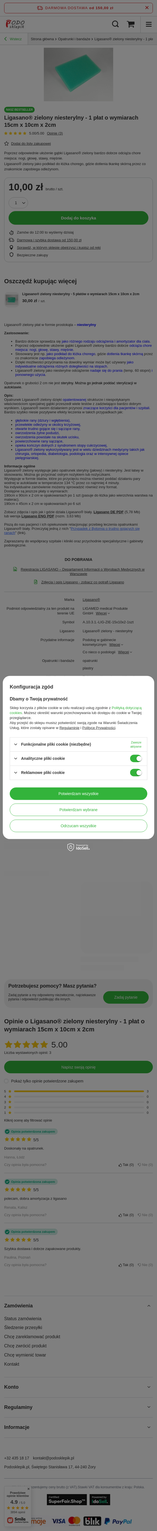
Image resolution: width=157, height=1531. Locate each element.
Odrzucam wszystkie (78, 826)
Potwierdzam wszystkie (79, 793)
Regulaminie (69, 727)
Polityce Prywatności (98, 727)
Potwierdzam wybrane (78, 810)
